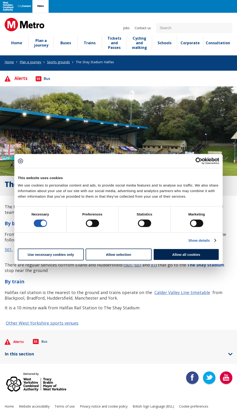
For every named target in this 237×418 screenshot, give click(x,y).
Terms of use (65, 406)
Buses (65, 43)
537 (137, 265)
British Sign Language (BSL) (153, 406)
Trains (90, 43)
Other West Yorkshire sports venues (42, 323)
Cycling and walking (139, 43)
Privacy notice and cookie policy (104, 406)
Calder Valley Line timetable (182, 292)
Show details (199, 240)
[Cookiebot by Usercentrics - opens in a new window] (199, 161)
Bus (43, 78)
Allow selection (118, 254)
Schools (165, 43)
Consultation (218, 43)
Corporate (190, 43)
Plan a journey (41, 43)
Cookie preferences (193, 406)
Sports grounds (58, 62)
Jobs (126, 28)
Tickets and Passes (114, 43)
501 (8, 249)
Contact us (143, 28)
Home (16, 43)
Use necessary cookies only (51, 254)
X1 (153, 265)
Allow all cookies (186, 254)
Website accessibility (34, 406)
